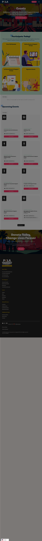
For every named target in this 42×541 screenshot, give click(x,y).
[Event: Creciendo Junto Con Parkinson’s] (11, 127)
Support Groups (5, 282)
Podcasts (4, 295)
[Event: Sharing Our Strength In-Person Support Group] (31, 208)
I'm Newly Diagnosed (6, 273)
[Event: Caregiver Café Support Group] (31, 181)
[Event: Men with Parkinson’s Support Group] (11, 208)
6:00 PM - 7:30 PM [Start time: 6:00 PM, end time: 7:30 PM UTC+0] (29, 185)
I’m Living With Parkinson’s (7, 271)
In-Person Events (5, 307)
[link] (11, 137)
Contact (3, 317)
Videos (3, 292)
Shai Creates (18, 324)
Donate (34, 1)
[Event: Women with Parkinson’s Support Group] (31, 154)
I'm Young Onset (5, 274)
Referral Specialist (5, 283)
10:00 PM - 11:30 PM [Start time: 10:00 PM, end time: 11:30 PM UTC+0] (10, 133)
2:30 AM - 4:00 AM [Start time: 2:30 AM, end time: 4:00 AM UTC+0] (29, 133)
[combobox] (5, 540)
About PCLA (4, 316)
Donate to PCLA (5, 314)
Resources (4, 285)
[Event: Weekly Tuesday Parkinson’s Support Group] (11, 154)
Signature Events (5, 309)
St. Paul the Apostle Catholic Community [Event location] (31, 217)
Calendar (4, 304)
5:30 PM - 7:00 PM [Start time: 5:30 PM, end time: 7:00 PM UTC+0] (29, 215)
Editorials (4, 297)
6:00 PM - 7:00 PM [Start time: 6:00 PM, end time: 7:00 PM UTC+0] (10, 215)
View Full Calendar (21, 17)
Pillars (3, 298)
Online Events (4, 305)
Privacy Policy (4, 327)
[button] (39, 1)
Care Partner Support (6, 286)
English (4, 540)
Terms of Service (5, 329)
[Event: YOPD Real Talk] (31, 127)
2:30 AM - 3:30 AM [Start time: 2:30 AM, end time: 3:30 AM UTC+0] (10, 188)
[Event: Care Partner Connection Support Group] (11, 181)
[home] (5, 2)
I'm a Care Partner (5, 276)
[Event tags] (11, 131)
